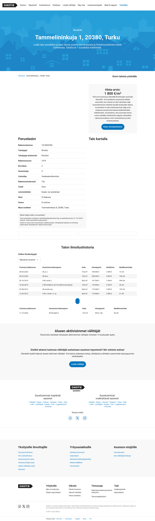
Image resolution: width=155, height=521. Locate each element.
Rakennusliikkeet (76, 463)
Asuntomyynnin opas (26, 459)
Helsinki (32, 402)
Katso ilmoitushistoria (112, 127)
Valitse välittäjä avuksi (26, 466)
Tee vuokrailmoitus (25, 456)
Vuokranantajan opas (26, 463)
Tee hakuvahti (119, 452)
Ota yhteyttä (74, 466)
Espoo (39, 402)
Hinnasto (21, 469)
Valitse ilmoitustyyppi (27, 254)
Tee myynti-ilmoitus (25, 452)
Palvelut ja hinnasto (77, 452)
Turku (60, 402)
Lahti (32, 404)
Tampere (53, 402)
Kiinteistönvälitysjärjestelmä (80, 459)
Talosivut (21, 76)
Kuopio (47, 404)
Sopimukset (74, 456)
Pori (52, 404)
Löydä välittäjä (77, 364)
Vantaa (46, 402)
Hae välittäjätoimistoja (122, 456)
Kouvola (48, 406)
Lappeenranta (61, 404)
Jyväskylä (39, 404)
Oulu (65, 402)
